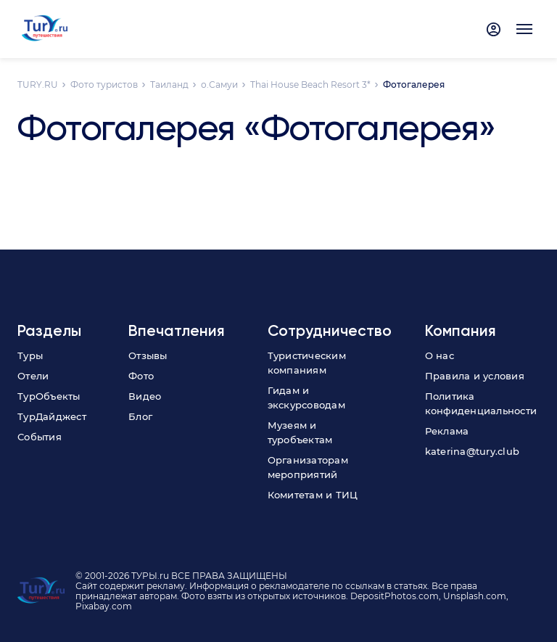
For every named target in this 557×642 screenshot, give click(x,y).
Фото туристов (104, 84)
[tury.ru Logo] (44, 29)
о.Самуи (219, 84)
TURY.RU (37, 84)
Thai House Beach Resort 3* (310, 84)
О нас (439, 355)
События (39, 437)
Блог (140, 416)
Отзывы (148, 355)
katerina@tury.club (472, 451)
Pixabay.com (103, 606)
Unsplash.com (474, 595)
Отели (33, 376)
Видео (144, 396)
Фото (141, 376)
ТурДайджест (51, 416)
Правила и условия (474, 376)
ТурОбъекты (49, 396)
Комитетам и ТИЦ (313, 495)
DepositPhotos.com (394, 595)
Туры (30, 355)
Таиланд (169, 84)
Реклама (447, 431)
